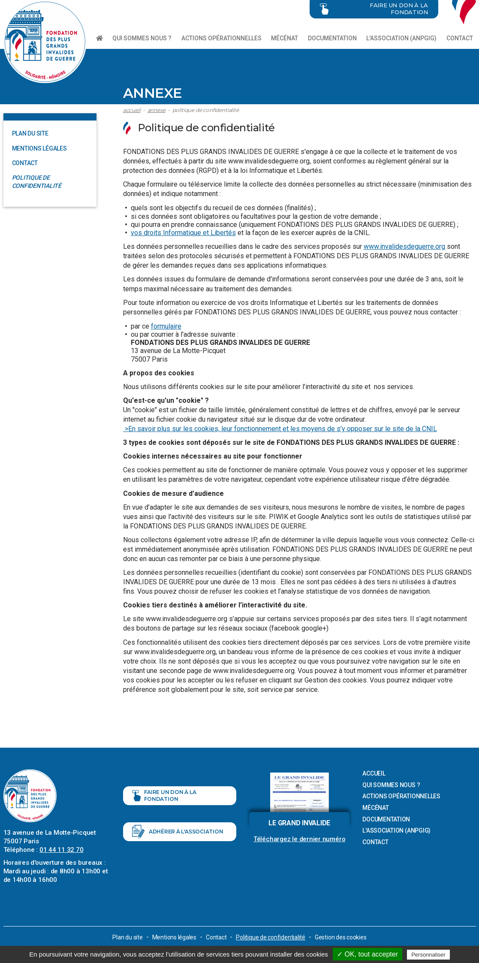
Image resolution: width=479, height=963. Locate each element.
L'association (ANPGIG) (401, 38)
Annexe (157, 110)
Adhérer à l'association (177, 832)
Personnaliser (428, 954)
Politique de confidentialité (205, 110)
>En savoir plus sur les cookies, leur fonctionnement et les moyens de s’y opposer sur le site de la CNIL (280, 429)
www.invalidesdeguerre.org (404, 246)
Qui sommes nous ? (142, 38)
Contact (459, 38)
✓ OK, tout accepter (367, 954)
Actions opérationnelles (221, 38)
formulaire (166, 326)
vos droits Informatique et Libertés (183, 233)
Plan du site (30, 133)
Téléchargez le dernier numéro (299, 839)
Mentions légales (39, 148)
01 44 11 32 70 (61, 850)
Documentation (332, 38)
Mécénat (284, 38)
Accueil (132, 110)
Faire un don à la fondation (164, 795)
